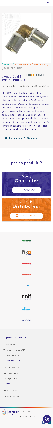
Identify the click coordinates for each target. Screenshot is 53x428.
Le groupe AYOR (10, 344)
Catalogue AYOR (10, 373)
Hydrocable (23, 64)
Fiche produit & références (21, 138)
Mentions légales (26, 416)
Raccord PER (39, 64)
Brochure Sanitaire (11, 368)
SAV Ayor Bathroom (12, 396)
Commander (26, 215)
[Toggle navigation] (5, 3)
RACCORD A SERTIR (13, 68)
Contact (26, 190)
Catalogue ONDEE (11, 379)
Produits (8, 64)
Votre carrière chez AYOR (14, 350)
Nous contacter (10, 391)
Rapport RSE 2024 (11, 355)
